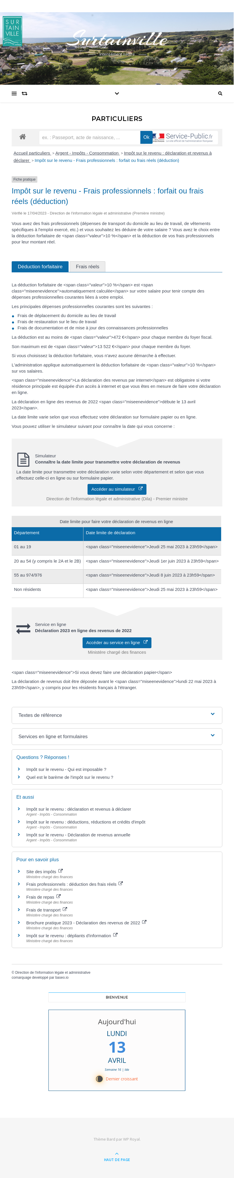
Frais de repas (43, 897)
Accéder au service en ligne (117, 642)
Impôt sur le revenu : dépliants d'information (72, 935)
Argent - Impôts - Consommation (87, 153)
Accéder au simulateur (117, 489)
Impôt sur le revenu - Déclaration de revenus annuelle (78, 834)
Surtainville (117, 38)
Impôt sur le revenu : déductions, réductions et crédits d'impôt (85, 821)
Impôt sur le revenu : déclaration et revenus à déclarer (78, 809)
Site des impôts (44, 871)
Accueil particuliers (32, 153)
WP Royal (131, 1139)
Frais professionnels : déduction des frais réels (74, 884)
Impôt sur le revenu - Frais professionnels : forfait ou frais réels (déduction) (107, 160)
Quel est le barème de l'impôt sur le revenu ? (69, 777)
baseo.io (61, 977)
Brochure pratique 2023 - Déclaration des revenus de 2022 (86, 922)
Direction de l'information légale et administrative (52, 973)
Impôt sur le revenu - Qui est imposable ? (66, 769)
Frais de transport (46, 909)
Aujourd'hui (117, 1021)
